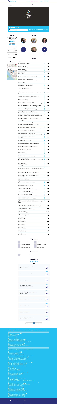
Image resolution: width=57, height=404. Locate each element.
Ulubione (28, 1)
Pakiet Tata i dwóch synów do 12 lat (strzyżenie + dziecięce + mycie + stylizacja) (20, 341)
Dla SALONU (46, 1)
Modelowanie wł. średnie (12, 377)
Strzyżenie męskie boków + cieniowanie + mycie (16, 344)
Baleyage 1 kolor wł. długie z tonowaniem (15, 352)
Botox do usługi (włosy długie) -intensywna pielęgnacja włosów (18, 359)
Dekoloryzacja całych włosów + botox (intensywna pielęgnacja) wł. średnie (19, 360)
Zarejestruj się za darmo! (34, 1)
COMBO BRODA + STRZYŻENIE (13, 334)
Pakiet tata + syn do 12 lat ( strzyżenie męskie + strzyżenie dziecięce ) (19, 384)
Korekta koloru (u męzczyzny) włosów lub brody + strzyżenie (17, 340)
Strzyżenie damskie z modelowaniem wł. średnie (16, 389)
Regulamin (25, 400)
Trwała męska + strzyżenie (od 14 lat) (14, 346)
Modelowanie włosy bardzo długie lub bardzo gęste (16, 378)
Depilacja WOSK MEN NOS (13, 335)
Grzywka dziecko (12, 368)
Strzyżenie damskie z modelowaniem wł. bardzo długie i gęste (18, 390)
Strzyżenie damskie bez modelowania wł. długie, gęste (17, 386)
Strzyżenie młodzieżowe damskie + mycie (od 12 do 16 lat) (17, 395)
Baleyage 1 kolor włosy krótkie (13, 353)
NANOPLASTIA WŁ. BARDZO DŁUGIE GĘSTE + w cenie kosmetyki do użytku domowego (21, 380)
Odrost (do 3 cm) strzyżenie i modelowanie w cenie (17, 383)
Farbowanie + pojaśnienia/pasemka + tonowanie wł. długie (17, 363)
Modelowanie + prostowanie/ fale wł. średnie (15, 374)
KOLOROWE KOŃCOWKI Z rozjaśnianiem (15, 370)
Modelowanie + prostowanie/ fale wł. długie (15, 373)
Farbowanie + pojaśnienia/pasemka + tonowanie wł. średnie (18, 365)
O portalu (18, 400)
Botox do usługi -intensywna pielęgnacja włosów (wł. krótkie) (17, 358)
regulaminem (31, 403)
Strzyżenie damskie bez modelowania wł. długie (16, 385)
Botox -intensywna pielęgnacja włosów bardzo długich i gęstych (18, 356)
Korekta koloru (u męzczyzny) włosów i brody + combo (17, 339)
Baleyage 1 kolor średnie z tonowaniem (15, 351)
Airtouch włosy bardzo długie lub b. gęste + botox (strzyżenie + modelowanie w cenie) (21, 349)
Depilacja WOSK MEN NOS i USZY (14, 336)
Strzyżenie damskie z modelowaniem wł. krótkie (16, 388)
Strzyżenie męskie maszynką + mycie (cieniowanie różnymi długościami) (19, 345)
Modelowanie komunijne (12, 375)
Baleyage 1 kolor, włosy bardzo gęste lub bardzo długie (17, 354)
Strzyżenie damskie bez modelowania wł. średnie (16, 387)
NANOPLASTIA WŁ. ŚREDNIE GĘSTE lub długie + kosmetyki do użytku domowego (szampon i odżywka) (23, 382)
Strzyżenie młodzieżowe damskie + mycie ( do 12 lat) (16, 394)
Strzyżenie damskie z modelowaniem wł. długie (16, 391)
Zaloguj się (41, 1)
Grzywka (11, 367)
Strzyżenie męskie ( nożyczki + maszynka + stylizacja (16, 343)
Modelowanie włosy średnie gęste (14, 379)
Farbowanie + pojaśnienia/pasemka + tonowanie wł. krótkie (17, 364)
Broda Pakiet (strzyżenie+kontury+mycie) (15, 333)
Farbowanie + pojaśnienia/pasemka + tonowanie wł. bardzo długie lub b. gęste (20, 362)
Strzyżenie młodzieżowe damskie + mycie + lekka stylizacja (17, 396)
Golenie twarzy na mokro (12, 338)
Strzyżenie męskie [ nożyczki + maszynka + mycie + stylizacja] (17, 393)
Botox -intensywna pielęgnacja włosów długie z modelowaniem (18, 357)
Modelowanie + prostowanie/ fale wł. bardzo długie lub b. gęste (18, 372)
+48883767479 (12, 41)
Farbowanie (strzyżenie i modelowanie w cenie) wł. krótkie (17, 361)
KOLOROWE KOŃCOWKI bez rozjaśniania (15, 369)
